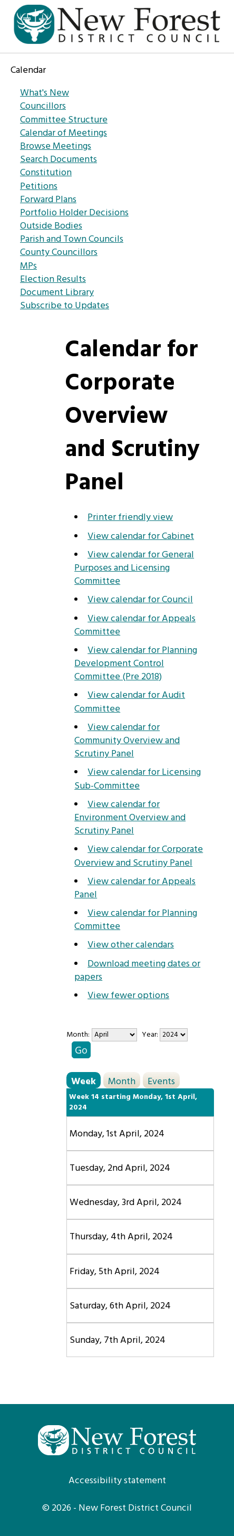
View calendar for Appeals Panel (135, 888)
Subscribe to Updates (64, 306)
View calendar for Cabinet (140, 536)
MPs (28, 266)
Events (161, 1081)
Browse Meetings (55, 146)
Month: (78, 1035)
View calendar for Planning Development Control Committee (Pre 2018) (135, 664)
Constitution (46, 173)
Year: (151, 1035)
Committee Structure (64, 120)
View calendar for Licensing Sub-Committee (137, 779)
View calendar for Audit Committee (129, 702)
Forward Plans (48, 199)
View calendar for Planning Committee (135, 920)
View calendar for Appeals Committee (135, 625)
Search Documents (58, 159)
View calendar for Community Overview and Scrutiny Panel (127, 741)
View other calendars (130, 945)
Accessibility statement (117, 1480)
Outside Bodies (51, 226)
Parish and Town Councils (71, 239)
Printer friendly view (130, 517)
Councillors (43, 106)
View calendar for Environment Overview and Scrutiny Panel (130, 818)
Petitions (38, 186)
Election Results (53, 279)
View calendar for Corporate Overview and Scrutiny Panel (138, 856)
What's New (44, 93)
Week (83, 1081)
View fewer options (128, 995)
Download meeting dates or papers (137, 970)
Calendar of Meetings (63, 133)
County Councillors (58, 252)
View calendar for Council (140, 600)
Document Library (57, 292)
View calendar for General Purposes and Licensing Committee (134, 568)
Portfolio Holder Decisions (74, 213)
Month (121, 1081)
